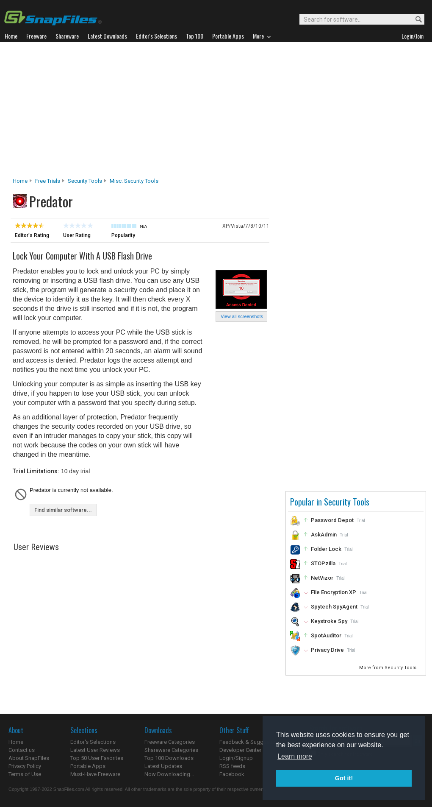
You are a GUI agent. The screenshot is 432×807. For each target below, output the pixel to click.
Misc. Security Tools (134, 181)
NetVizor (322, 578)
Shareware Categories (171, 750)
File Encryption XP (333, 592)
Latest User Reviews (95, 750)
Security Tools (85, 181)
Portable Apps (87, 766)
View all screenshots (242, 316)
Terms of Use (24, 774)
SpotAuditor (326, 635)
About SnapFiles (28, 758)
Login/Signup (236, 758)
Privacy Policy (24, 766)
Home (20, 181)
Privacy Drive (327, 650)
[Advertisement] (216, 112)
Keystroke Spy (329, 621)
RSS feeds (232, 766)
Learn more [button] (294, 756)
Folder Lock (326, 549)
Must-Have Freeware (95, 774)
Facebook (231, 774)
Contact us (21, 750)
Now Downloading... (169, 774)
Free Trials (47, 181)
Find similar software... (63, 510)
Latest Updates (163, 766)
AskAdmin (324, 534)
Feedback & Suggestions (250, 742)
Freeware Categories (169, 742)
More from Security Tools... (390, 667)
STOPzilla (323, 563)
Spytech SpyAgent (334, 606)
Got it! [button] (344, 778)
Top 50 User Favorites (96, 758)
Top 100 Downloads (169, 758)
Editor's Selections (93, 742)
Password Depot (332, 520)
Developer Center (240, 750)
